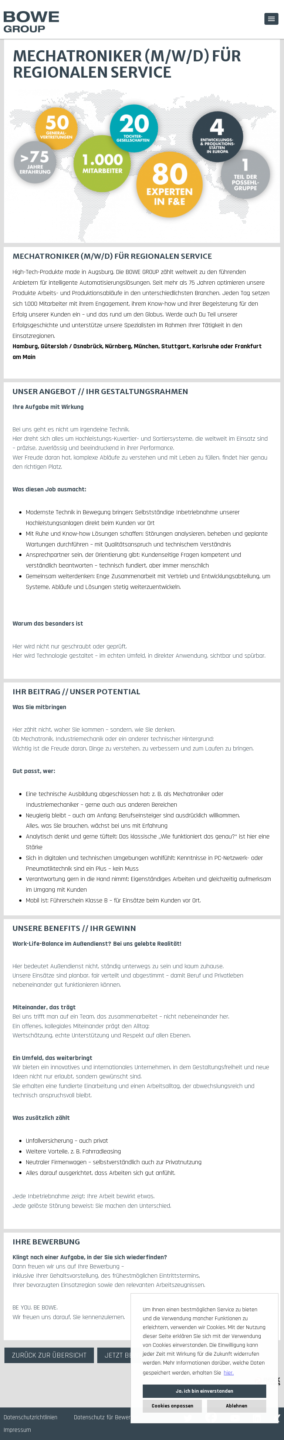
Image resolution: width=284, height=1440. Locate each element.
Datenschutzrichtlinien (30, 1417)
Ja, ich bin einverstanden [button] (204, 1391)
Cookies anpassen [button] (172, 1406)
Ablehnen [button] (236, 1406)
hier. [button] (229, 1373)
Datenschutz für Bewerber (106, 1417)
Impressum (17, 1430)
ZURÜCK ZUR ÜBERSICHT (49, 1355)
